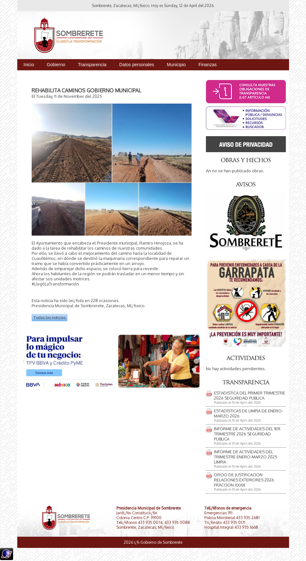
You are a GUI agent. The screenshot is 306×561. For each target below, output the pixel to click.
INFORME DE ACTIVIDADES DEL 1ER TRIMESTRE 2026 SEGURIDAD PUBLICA (247, 433)
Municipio (176, 64)
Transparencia (92, 64)
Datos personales (136, 64)
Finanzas (208, 64)
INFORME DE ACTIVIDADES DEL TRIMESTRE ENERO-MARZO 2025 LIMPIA (245, 456)
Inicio (29, 64)
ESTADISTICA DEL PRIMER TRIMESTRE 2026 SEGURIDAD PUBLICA (249, 395)
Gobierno (56, 64)
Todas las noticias (50, 317)
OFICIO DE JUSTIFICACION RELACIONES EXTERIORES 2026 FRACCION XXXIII (244, 479)
